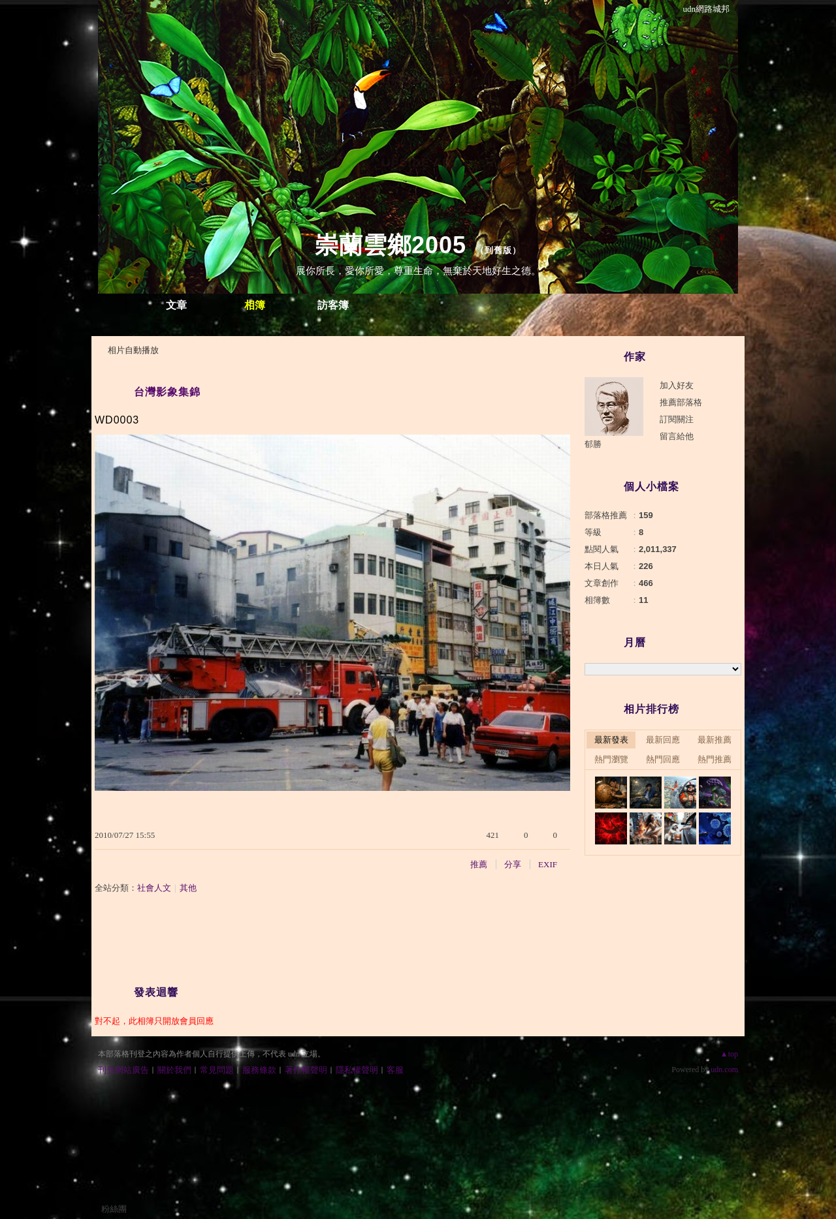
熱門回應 (663, 759)
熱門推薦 (715, 759)
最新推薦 (715, 740)
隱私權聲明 (357, 1070)
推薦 (478, 864)
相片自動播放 (133, 350)
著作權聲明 (306, 1070)
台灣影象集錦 (167, 391)
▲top (729, 1053)
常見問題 (217, 1070)
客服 (395, 1070)
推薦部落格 (681, 402)
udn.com (724, 1069)
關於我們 (174, 1070)
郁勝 (593, 444)
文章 (176, 305)
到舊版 (498, 250)
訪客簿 (333, 305)
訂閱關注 (677, 419)
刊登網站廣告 (123, 1070)
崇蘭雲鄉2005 (390, 245)
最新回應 (663, 740)
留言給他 (677, 436)
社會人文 (154, 888)
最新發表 (611, 740)
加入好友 (677, 385)
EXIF (547, 864)
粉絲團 (114, 1209)
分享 (512, 864)
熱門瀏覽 (611, 759)
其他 (188, 888)
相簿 (254, 305)
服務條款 (259, 1070)
